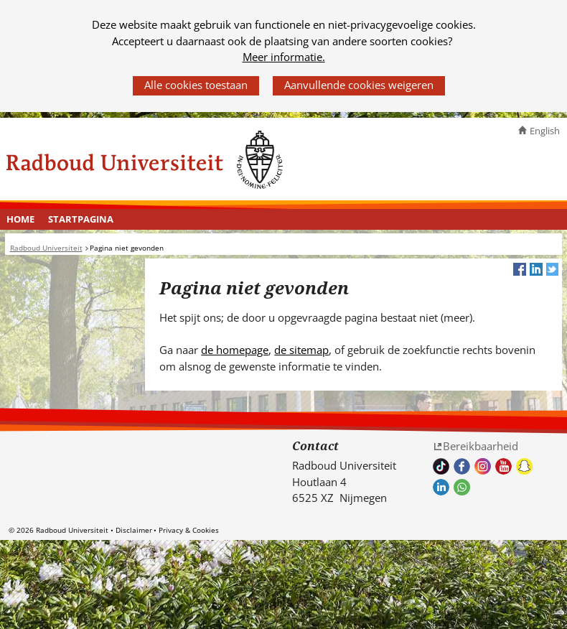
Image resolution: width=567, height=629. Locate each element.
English (545, 130)
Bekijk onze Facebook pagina (462, 466)
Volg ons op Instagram (482, 466)
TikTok (441, 466)
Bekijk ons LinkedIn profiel (441, 487)
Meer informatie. (284, 57)
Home (20, 219)
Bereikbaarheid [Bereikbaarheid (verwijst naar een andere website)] (480, 446)
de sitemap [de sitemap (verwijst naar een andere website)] (301, 350)
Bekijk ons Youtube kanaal (503, 466)
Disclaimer (134, 530)
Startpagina (80, 219)
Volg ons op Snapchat (524, 466)
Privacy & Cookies (189, 530)
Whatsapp (462, 487)
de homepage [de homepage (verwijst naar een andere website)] (234, 350)
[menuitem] (21, 219)
